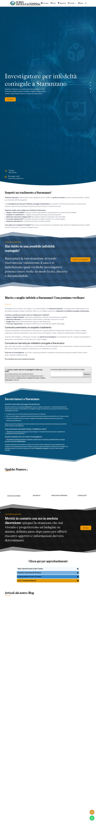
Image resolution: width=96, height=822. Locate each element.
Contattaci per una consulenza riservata (21, 359)
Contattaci (10, 99)
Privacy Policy (69, 747)
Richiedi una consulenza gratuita (17, 432)
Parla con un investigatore (80, 260)
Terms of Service (75, 747)
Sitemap (58, 781)
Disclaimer (53, 781)
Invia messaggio (39, 762)
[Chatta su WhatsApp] (92, 818)
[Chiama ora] (92, 812)
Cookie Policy (46, 781)
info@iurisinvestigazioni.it (15, 179)
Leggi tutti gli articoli (48, 661)
